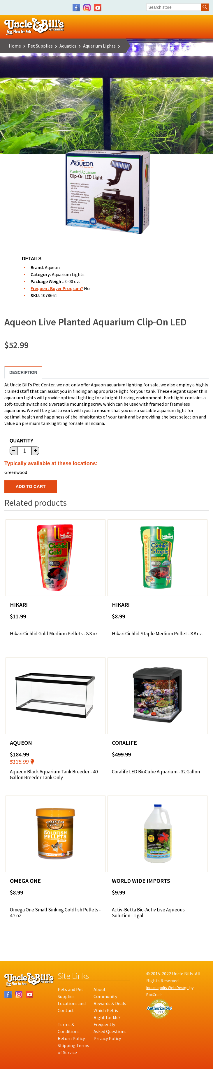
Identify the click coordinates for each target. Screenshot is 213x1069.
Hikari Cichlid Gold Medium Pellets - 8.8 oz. (54, 633)
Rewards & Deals (110, 1003)
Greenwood (15, 472)
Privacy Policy (107, 1038)
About (100, 989)
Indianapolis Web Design (167, 987)
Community (105, 996)
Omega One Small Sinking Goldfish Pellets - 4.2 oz (55, 913)
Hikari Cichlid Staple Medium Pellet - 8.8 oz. (157, 633)
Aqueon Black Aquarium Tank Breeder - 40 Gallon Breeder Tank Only (54, 775)
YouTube (97, 7)
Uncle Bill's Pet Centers (34, 27)
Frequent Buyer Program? (57, 288)
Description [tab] (23, 372)
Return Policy (71, 1038)
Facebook (76, 7)
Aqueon (52, 267)
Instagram (87, 7)
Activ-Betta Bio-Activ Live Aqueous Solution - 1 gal (148, 913)
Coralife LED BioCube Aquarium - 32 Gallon (156, 772)
